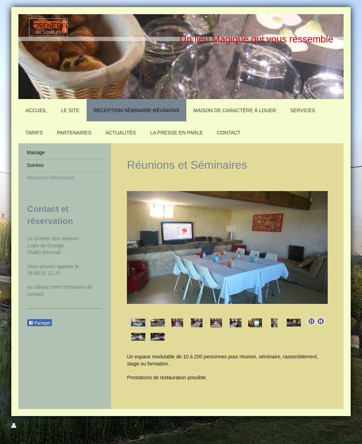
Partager (40, 323)
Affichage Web (335, 433)
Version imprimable (37, 426)
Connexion (339, 426)
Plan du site (78, 426)
